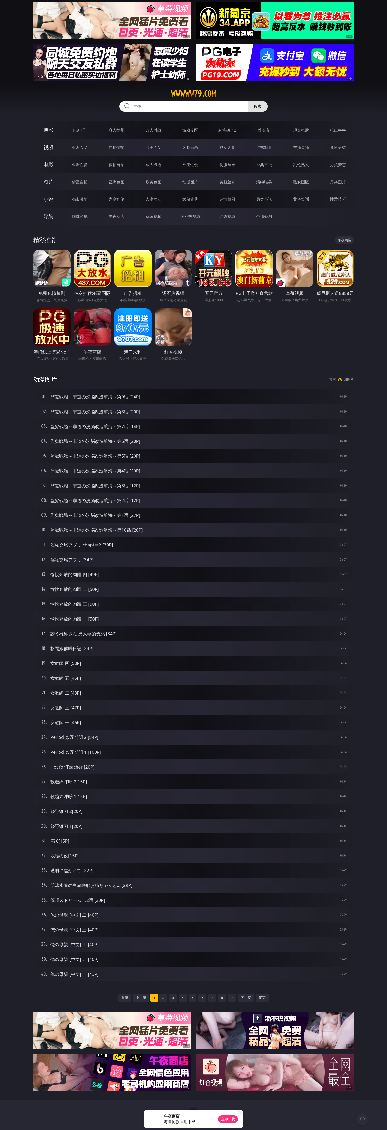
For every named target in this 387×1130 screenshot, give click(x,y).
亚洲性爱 (80, 164)
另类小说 (264, 199)
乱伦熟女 (301, 164)
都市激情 (80, 199)
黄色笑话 (301, 199)
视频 (48, 147)
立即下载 (228, 1119)
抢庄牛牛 (338, 130)
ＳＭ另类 (338, 147)
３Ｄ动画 (190, 147)
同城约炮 (80, 216)
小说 (48, 199)
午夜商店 (116, 216)
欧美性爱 (190, 164)
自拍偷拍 (116, 147)
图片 (48, 181)
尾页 (262, 997)
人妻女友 (153, 199)
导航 (48, 216)
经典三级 (264, 164)
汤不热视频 (190, 216)
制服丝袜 (227, 164)
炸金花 (264, 130)
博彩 (48, 130)
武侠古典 (190, 199)
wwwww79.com (193, 94)
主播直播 (301, 147)
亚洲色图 (116, 182)
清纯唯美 (264, 182)
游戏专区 (190, 130)
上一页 (141, 997)
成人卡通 (153, 164)
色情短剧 (264, 216)
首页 (124, 997)
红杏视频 (227, 216)
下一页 (246, 997)
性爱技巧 (338, 199)
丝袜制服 (264, 147)
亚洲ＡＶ (80, 147)
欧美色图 (153, 182)
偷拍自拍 (116, 164)
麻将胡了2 (227, 130)
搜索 (258, 106)
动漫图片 (190, 182)
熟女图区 (301, 182)
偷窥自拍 (80, 182)
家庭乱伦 (116, 199)
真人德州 (116, 130)
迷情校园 (227, 199)
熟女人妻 (227, 147)
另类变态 (338, 164)
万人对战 (153, 130)
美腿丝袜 (227, 182)
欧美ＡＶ (153, 147)
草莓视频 (153, 216)
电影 (48, 164)
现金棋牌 (301, 130)
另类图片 (338, 182)
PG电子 (79, 130)
